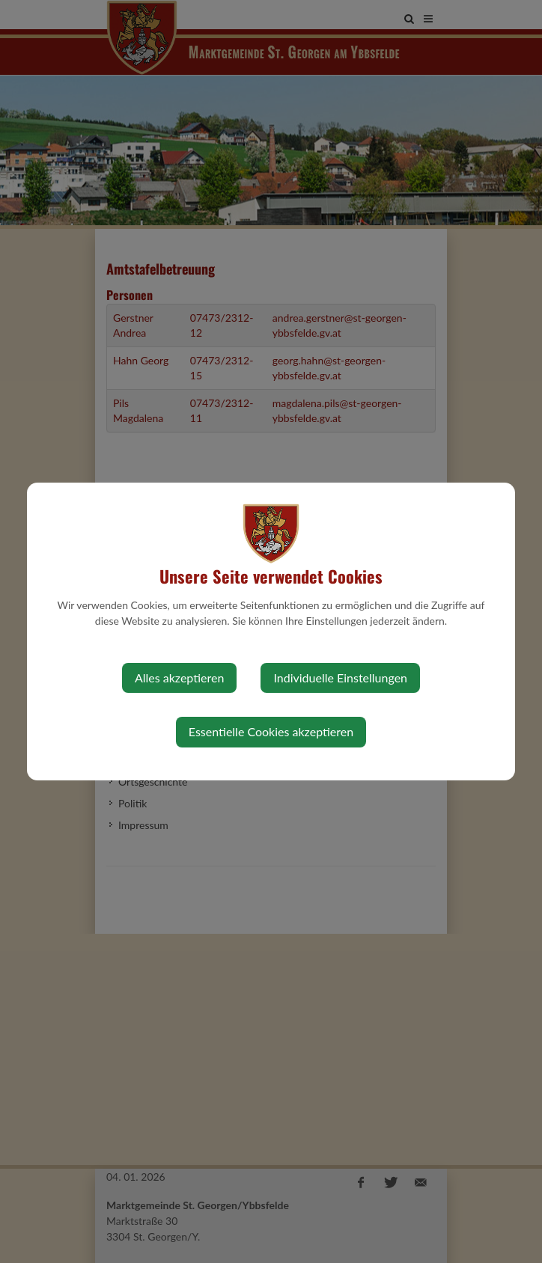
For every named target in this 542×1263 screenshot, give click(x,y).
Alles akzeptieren (179, 677)
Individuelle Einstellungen (340, 677)
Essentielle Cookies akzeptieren (271, 731)
